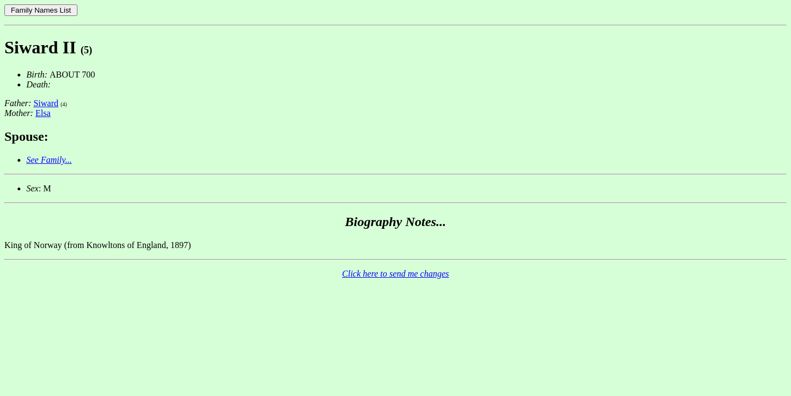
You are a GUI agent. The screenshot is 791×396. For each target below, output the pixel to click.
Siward (46, 103)
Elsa (43, 113)
